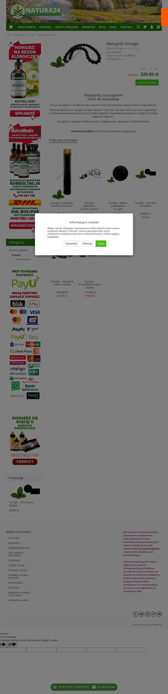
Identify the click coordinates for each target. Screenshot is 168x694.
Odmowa (87, 243)
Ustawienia (71, 243)
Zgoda (100, 243)
